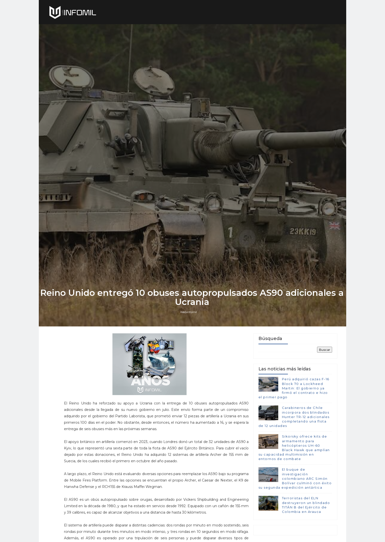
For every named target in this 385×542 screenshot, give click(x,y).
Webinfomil (189, 334)
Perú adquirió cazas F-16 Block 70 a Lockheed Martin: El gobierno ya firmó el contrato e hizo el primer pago (293, 411)
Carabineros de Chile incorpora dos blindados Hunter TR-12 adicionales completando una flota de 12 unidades (293, 440)
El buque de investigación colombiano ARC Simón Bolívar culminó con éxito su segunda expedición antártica (295, 502)
